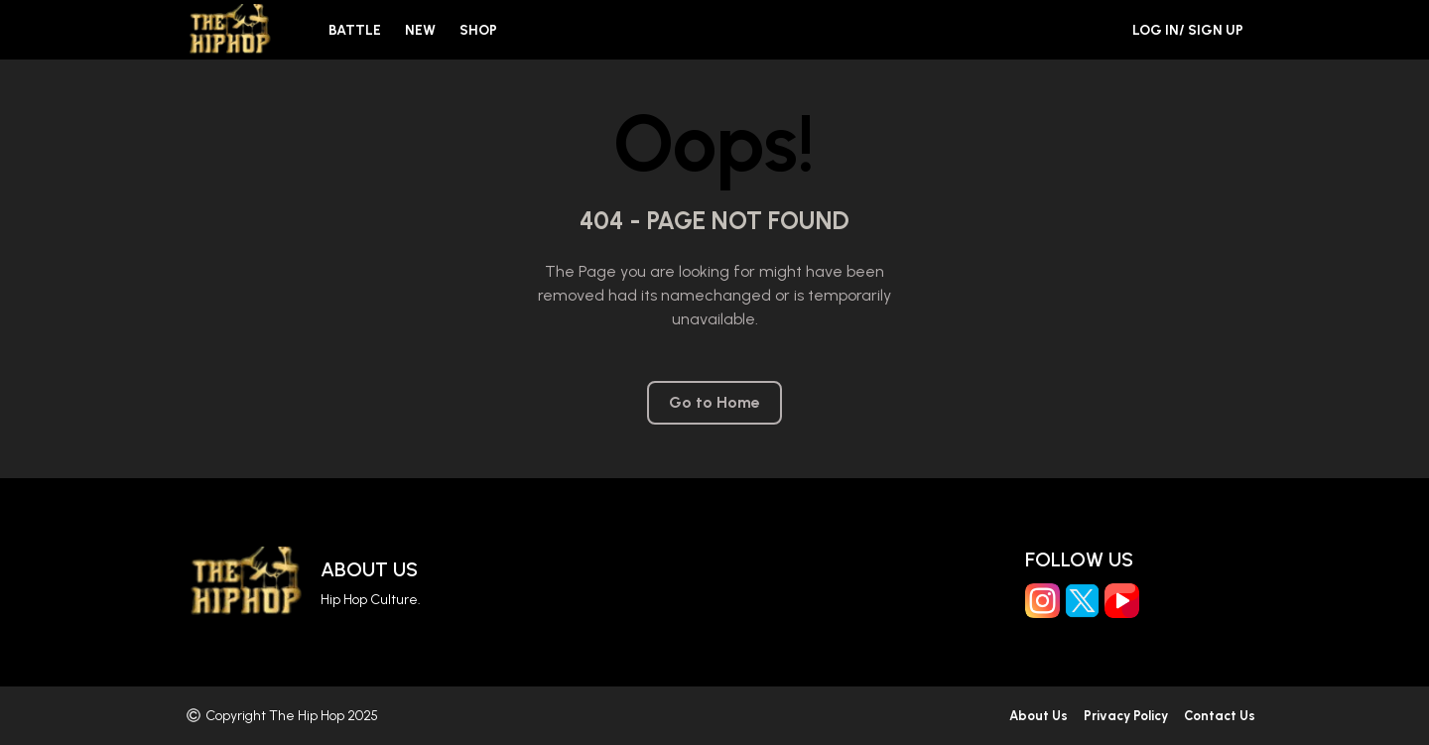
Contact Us (1219, 715)
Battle (354, 30)
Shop (478, 30)
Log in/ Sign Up (1187, 30)
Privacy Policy (1126, 715)
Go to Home (714, 402)
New (420, 30)
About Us (369, 569)
